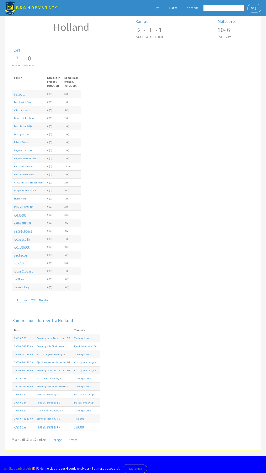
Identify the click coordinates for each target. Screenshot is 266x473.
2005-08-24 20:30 (23, 362)
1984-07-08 (20, 426)
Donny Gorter (21, 134)
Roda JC (41, 394)
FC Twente (43, 410)
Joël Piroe (19, 279)
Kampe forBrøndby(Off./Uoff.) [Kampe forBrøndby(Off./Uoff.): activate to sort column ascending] (53, 81)
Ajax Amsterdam (56, 338)
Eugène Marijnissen (25, 158)
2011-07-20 (20, 338)
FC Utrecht (43, 378)
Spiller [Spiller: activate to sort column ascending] (18, 77)
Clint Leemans (22, 110)
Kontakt (192, 8)
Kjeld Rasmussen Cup (86, 346)
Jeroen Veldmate (23, 270)
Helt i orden (135, 468)
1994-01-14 (20, 402)
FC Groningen (44, 354)
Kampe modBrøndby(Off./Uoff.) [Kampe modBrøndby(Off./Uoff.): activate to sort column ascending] (71, 81)
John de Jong (21, 287)
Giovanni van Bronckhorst (28, 182)
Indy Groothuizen (24, 206)
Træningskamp (82, 338)
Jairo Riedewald (23, 230)
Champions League (85, 362)
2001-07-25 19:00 (23, 386)
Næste (43, 300)
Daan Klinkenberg (24, 118)
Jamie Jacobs (22, 238)
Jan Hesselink (22, 246)
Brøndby (42, 338)
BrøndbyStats (37, 8)
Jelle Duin (19, 263)
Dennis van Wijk (23, 126)
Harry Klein (20, 198)
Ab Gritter (19, 93)
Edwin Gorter (21, 142)
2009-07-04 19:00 (23, 354)
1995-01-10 (20, 394)
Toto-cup (79, 418)
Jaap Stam (20, 214)
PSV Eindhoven (55, 346)
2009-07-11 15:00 (23, 346)
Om (157, 8)
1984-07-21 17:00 (23, 418)
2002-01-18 (20, 378)
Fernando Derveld (24, 166)
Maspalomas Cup (84, 394)
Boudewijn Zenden (24, 102)
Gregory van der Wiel (25, 190)
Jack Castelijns (22, 222)
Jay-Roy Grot (21, 254)
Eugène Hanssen (23, 150)
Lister (173, 8)
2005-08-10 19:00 (23, 370)
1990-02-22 (20, 410)
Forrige (22, 300)
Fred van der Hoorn (25, 174)
